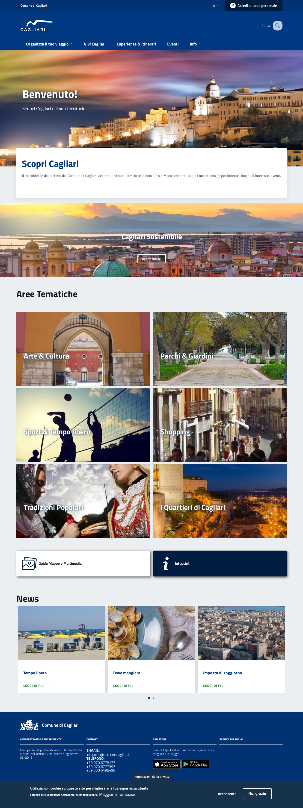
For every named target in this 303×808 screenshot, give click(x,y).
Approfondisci (151, 258)
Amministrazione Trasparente (40, 739)
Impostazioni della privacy (151, 779)
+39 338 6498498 (100, 770)
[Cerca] (276, 25)
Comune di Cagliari (34, 5)
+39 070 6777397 (100, 766)
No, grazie (257, 796)
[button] (149, 698)
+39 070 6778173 (100, 762)
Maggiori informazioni (118, 796)
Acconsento (227, 796)
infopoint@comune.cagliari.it (108, 754)
